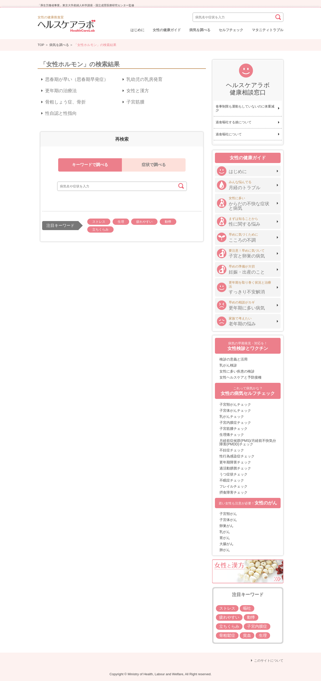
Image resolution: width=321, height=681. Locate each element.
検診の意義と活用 (233, 359)
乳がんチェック (231, 416)
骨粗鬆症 (227, 635)
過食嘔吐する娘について (234, 122)
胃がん (224, 538)
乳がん (224, 532)
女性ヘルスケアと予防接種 (240, 377)
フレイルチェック (233, 486)
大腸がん (226, 544)
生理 (121, 222)
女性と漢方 (137, 90)
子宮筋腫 (135, 101)
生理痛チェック (231, 434)
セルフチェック (231, 30)
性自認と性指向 (61, 113)
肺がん (224, 550)
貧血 (247, 635)
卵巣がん (226, 526)
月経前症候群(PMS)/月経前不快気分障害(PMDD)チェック (247, 442)
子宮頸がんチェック (235, 404)
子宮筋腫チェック (233, 428)
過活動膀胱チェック (235, 468)
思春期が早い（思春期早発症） (76, 79)
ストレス (98, 222)
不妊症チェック (231, 450)
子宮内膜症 (257, 626)
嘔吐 (247, 608)
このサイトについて (268, 660)
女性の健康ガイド (167, 30)
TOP (41, 45)
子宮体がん (228, 519)
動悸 (168, 222)
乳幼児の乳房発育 (144, 79)
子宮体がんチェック (235, 410)
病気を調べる (199, 30)
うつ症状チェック (233, 474)
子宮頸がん (228, 513)
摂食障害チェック (233, 492)
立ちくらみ (100, 229)
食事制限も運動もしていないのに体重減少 (245, 108)
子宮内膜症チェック (235, 422)
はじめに (137, 30)
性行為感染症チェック (237, 456)
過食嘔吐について (229, 134)
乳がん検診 (228, 365)
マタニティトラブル (267, 30)
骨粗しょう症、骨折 (65, 101)
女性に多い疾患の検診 (237, 371)
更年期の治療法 (61, 90)
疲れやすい (144, 222)
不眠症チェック (231, 480)
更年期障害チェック (235, 462)
